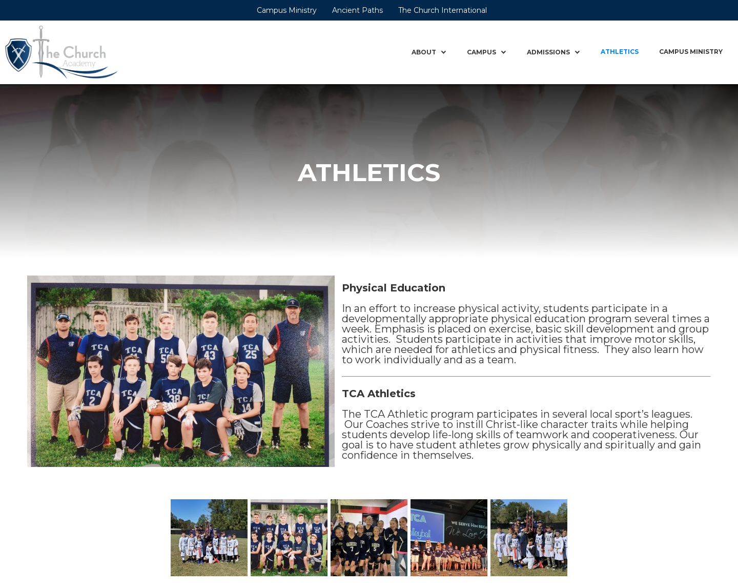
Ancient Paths (357, 10)
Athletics (620, 51)
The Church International (442, 10)
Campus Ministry (287, 10)
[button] (429, 52)
